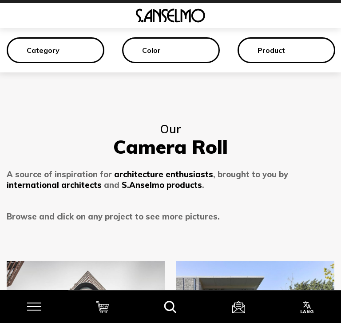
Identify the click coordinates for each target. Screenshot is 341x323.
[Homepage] (170, 15)
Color (151, 50)
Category (43, 50)
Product (271, 50)
